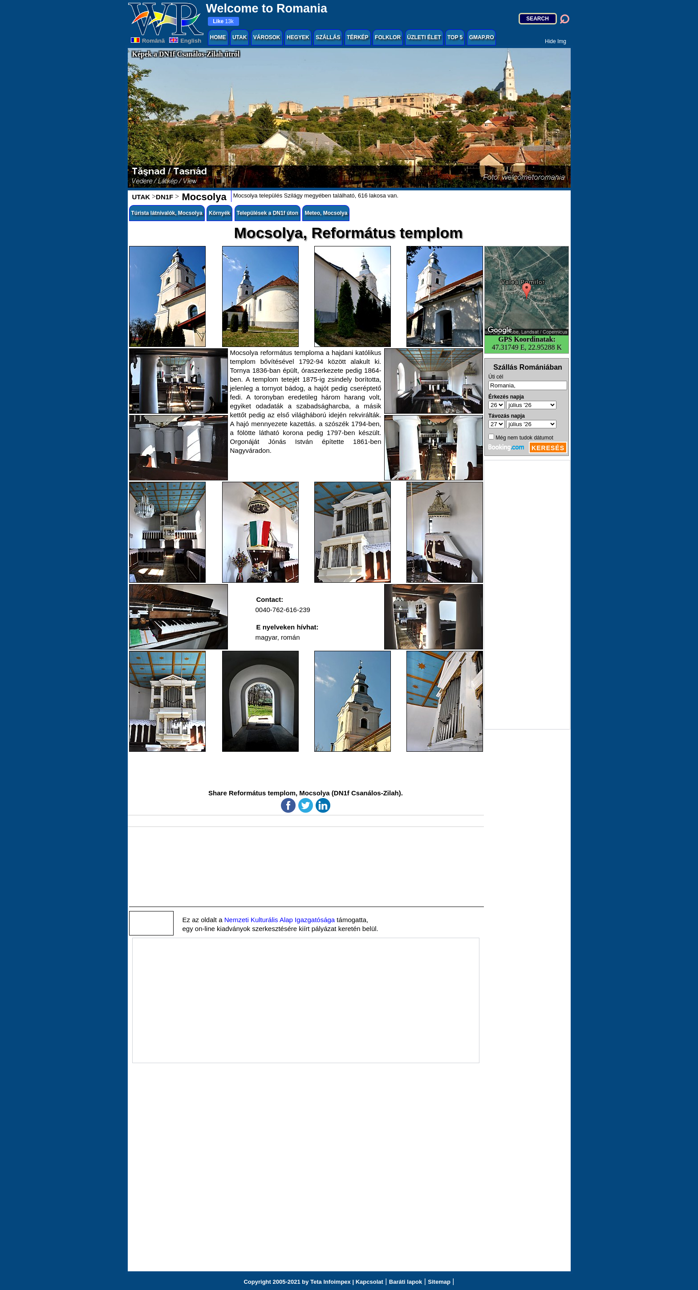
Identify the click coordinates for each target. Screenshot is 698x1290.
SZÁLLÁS (328, 37)
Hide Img (555, 41)
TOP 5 (455, 37)
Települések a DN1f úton (267, 213)
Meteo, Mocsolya (325, 213)
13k (223, 21)
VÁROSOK (266, 37)
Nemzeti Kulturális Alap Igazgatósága (279, 919)
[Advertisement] (527, 594)
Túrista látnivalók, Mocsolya (167, 213)
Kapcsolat (369, 1281)
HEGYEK (298, 37)
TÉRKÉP (358, 37)
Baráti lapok (405, 1281)
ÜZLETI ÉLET (424, 37)
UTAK (239, 37)
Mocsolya (202, 196)
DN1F (164, 197)
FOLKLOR (388, 37)
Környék (219, 213)
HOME (218, 37)
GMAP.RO (481, 37)
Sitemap (439, 1281)
